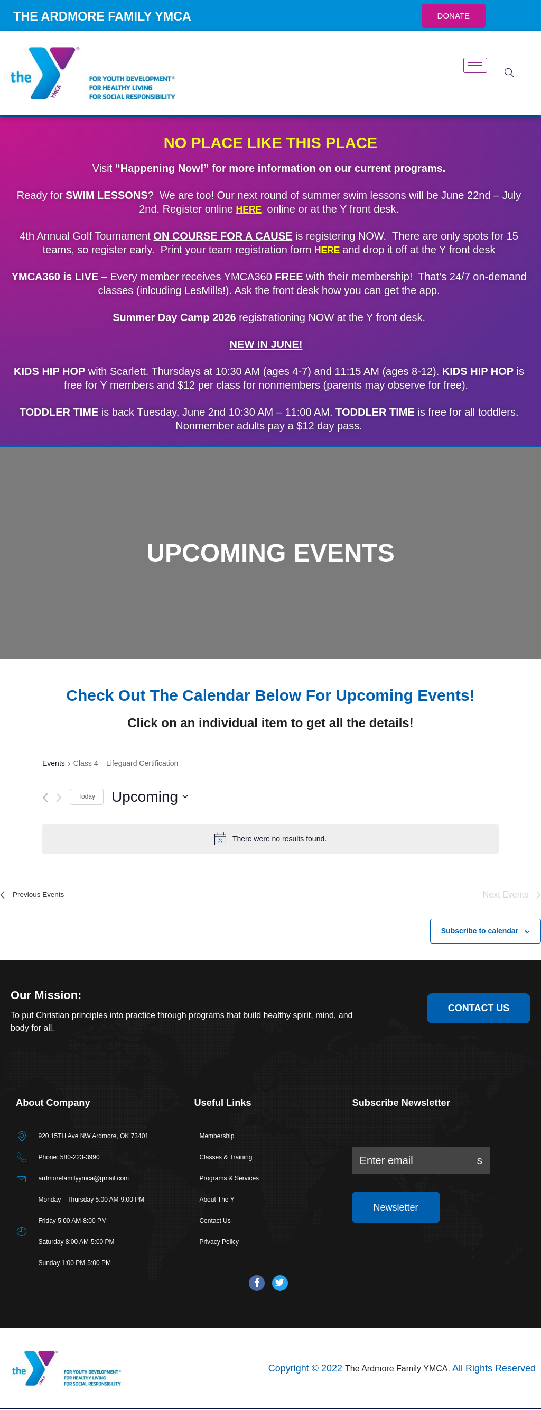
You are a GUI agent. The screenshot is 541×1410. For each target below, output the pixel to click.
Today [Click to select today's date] (86, 796)
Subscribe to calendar (479, 931)
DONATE (453, 15)
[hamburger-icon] (475, 65)
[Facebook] (257, 1284)
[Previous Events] (45, 798)
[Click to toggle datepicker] (149, 797)
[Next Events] (59, 798)
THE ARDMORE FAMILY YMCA (124, 15)
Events (53, 763)
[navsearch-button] (505, 73)
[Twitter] (280, 1284)
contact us (479, 1007)
